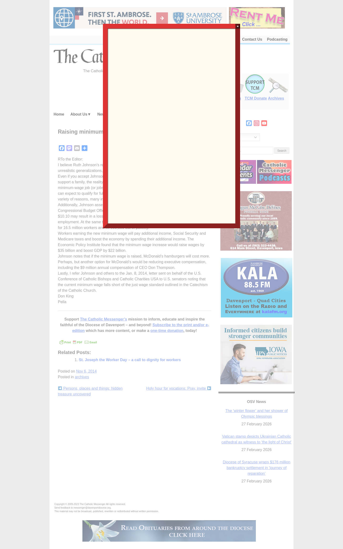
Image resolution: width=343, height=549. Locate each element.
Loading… (171, 125)
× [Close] (238, 26)
